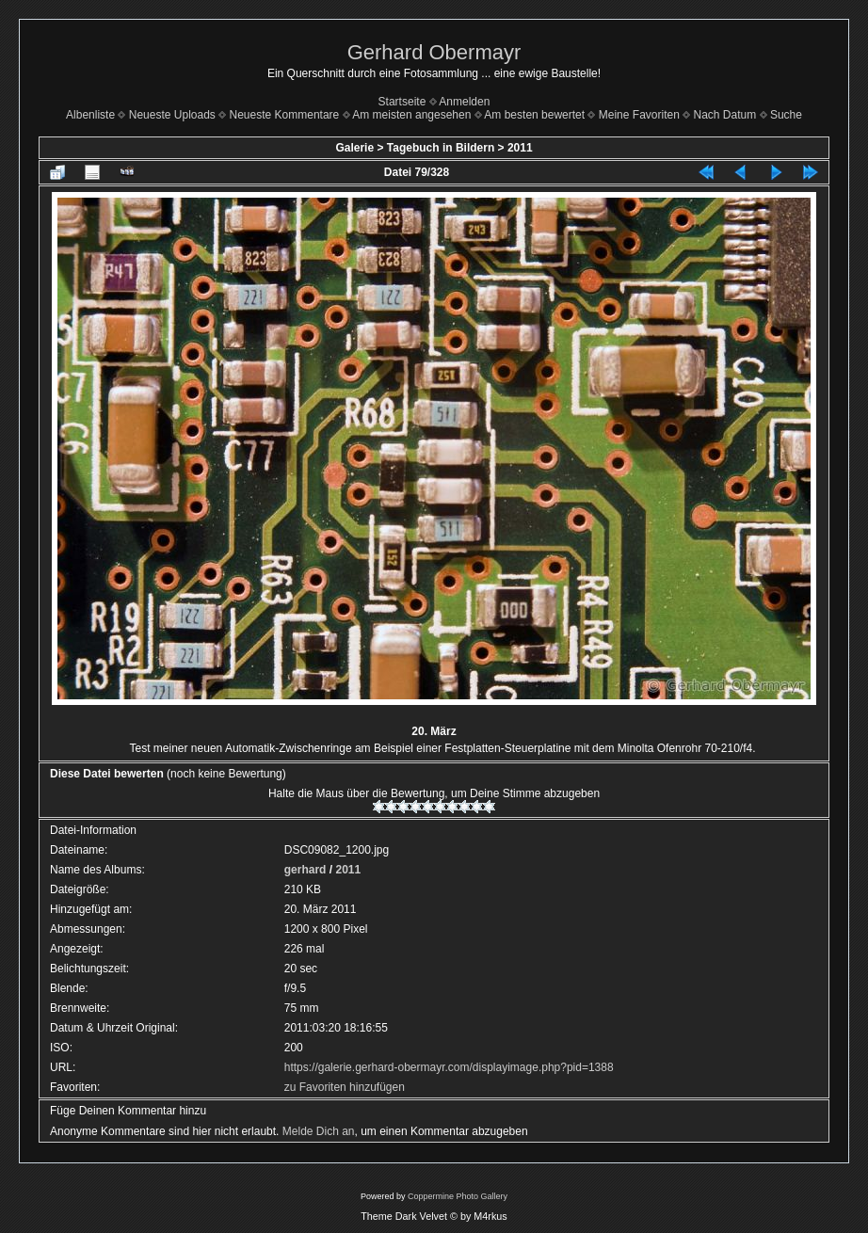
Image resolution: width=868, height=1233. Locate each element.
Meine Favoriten (639, 114)
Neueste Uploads (172, 114)
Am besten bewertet (534, 114)
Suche (786, 114)
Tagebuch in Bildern (440, 147)
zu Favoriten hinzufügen (344, 1087)
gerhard (305, 869)
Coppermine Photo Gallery (457, 1196)
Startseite (402, 101)
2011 (520, 147)
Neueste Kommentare (285, 114)
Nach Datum (725, 114)
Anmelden (464, 101)
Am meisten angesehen (411, 114)
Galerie (354, 147)
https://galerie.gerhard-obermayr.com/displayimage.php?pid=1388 (449, 1067)
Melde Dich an (318, 1131)
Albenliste (90, 114)
